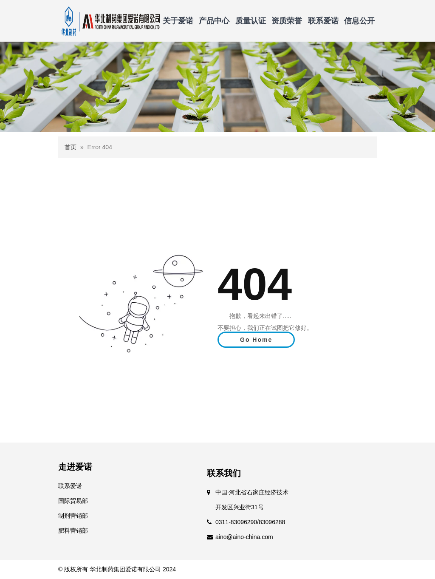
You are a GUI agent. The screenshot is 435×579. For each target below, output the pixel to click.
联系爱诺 (323, 21)
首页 (70, 147)
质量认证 (250, 21)
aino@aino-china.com (244, 537)
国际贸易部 (73, 500)
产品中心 (214, 21)
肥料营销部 (73, 530)
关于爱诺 (178, 21)
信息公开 (359, 21)
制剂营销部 (73, 515)
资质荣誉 (286, 21)
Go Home (256, 339)
